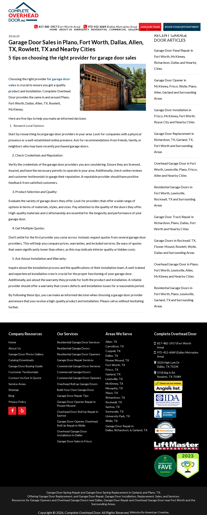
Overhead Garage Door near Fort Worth (159, 496)
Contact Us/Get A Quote (24, 378)
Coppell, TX (113, 351)
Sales (158, 492)
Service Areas (17, 384)
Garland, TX (113, 374)
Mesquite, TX (114, 388)
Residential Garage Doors (73, 348)
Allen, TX (111, 341)
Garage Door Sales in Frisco (74, 442)
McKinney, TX (114, 383)
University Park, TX (118, 416)
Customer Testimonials (23, 372)
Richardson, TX (115, 397)
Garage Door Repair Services (75, 360)
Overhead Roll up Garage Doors (77, 384)
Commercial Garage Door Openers (78, 378)
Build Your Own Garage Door (75, 390)
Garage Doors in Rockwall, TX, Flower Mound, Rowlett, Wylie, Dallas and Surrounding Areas (175, 246)
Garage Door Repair (91, 492)
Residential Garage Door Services (78, 342)
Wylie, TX (112, 420)
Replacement (145, 492)
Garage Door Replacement (55, 492)
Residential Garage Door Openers (78, 354)
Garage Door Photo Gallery (25, 354)
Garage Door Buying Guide (25, 366)
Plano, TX (112, 393)
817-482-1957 (177, 343)
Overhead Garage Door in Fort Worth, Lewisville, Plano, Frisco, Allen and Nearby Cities (175, 169)
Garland (137, 488)
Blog (11, 396)
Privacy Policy (17, 402)
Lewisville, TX (114, 379)
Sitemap (13, 390)
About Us (14, 348)
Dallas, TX (112, 355)
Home (12, 342)
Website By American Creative (149, 508)
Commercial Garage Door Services (78, 366)
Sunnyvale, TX (115, 411)
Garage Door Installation (120, 492)
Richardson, (121, 429)
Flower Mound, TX (117, 360)
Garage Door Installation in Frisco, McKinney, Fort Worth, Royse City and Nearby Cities (174, 116)
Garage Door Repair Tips (72, 396)
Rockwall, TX (114, 402)
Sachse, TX (113, 407)
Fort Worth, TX (115, 365)
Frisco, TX (112, 369)
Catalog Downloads (20, 360)
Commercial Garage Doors (73, 372)
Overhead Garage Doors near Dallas (79, 496)
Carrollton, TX (114, 346)
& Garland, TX (138, 429)
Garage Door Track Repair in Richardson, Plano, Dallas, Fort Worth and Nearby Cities (175, 223)
